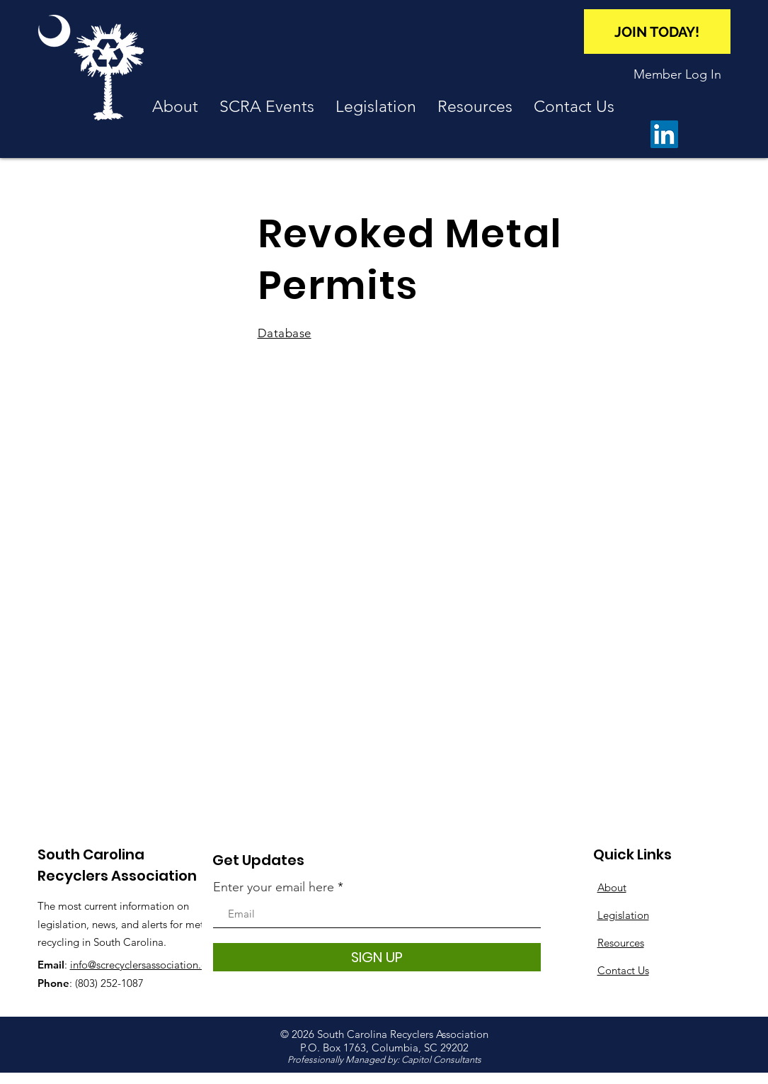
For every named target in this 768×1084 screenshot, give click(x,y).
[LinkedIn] (664, 134)
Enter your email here (273, 887)
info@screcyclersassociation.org (143, 964)
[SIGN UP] (377, 957)
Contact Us (623, 970)
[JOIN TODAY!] (657, 31)
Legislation (623, 915)
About (611, 887)
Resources (620, 942)
